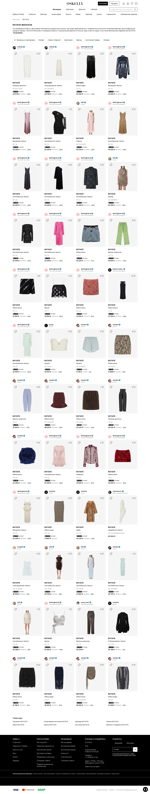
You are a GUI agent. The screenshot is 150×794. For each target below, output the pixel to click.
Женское (16, 19)
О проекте (17, 742)
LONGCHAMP (80, 774)
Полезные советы (43, 761)
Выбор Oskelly (18, 14)
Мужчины (70, 9)
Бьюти (68, 14)
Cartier (73, 774)
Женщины (57, 9)
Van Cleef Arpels (49, 774)
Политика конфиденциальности (126, 790)
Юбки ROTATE (18, 725)
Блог (14, 753)
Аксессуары (56, 14)
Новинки (32, 14)
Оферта (112, 790)
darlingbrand (86, 47)
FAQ (86, 746)
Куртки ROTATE (50, 725)
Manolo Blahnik (91, 774)
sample (83, 325)
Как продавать (66, 742)
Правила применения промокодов (45, 765)
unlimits (52, 491)
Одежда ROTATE (81, 721)
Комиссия (64, 753)
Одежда (88, 14)
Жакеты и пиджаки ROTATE (117, 725)
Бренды (43, 14)
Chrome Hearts (38, 774)
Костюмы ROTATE (82, 725)
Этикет (15, 757)
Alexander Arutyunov (104, 774)
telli (82, 102)
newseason (117, 491)
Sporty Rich (115, 774)
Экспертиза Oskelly (68, 746)
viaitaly (20, 47)
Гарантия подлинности (45, 746)
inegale (20, 547)
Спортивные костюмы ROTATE (56, 721)
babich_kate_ (118, 269)
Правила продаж (102, 790)
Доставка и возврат (44, 753)
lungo (51, 325)
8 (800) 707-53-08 (91, 752)
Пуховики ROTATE (20, 721)
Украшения (111, 14)
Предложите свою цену (46, 757)
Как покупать (42, 742)
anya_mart (85, 602)
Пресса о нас (18, 750)
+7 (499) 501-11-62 (91, 757)
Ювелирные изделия (129, 14)
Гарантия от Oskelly (20, 746)
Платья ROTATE (112, 721)
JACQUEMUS (65, 774)
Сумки (99, 14)
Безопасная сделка (44, 750)
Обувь (78, 14)
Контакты (88, 742)
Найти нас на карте (92, 767)
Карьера (16, 761)
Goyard (57, 774)
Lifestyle (94, 9)
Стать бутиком (66, 757)
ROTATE (16, 83)
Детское (82, 9)
